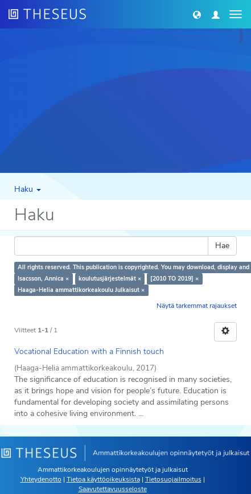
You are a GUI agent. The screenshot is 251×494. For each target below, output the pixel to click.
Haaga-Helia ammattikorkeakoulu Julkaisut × (81, 290)
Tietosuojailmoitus (173, 479)
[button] (196, 14)
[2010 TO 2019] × (174, 278)
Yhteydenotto (40, 479)
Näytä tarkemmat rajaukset (197, 305)
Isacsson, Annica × (43, 278)
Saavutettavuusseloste (113, 488)
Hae (222, 245)
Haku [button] (27, 189)
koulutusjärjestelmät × (110, 278)
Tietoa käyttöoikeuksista (103, 479)
